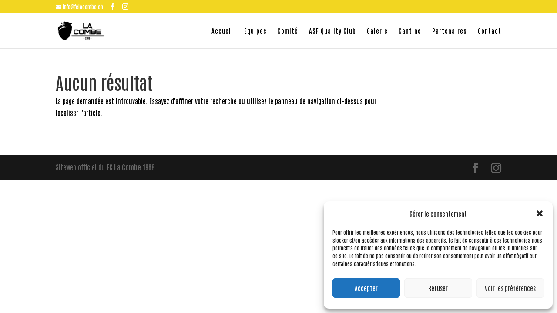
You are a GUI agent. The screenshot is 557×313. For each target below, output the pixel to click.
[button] (539, 213)
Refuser (438, 288)
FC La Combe (124, 167)
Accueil (222, 31)
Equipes (255, 31)
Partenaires (449, 31)
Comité (288, 31)
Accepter (366, 288)
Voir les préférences (510, 288)
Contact (489, 31)
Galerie (377, 31)
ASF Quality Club (332, 31)
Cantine (410, 31)
